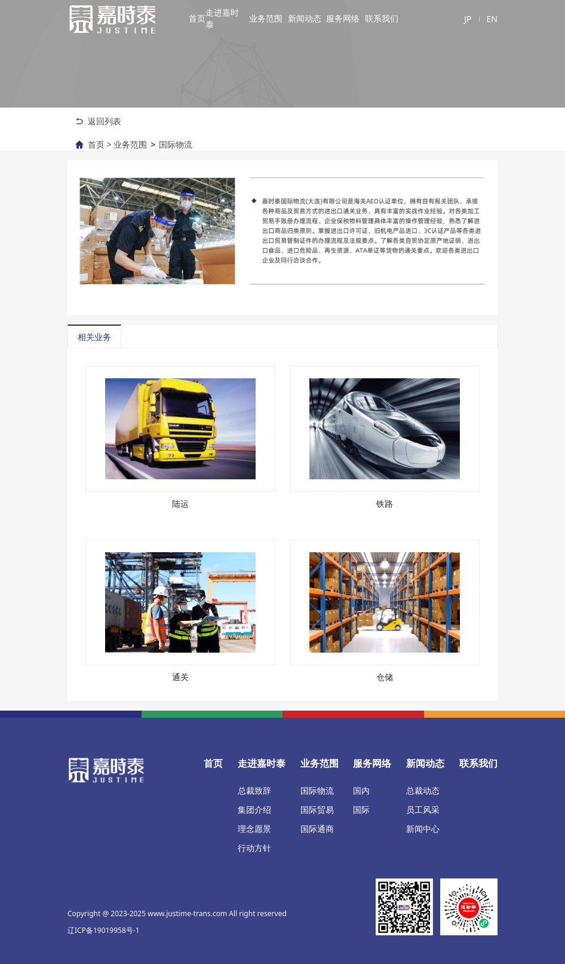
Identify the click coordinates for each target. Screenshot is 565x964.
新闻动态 (304, 18)
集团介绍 (254, 809)
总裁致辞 (254, 790)
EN (492, 19)
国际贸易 (317, 809)
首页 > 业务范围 (117, 144)
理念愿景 (254, 828)
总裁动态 (423, 790)
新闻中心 (423, 828)
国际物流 (175, 144)
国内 (361, 790)
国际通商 (317, 828)
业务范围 (265, 18)
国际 (361, 809)
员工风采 (423, 809)
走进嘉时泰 (222, 18)
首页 (197, 18)
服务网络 (343, 18)
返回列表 (104, 121)
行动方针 (254, 847)
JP (467, 19)
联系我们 (381, 18)
